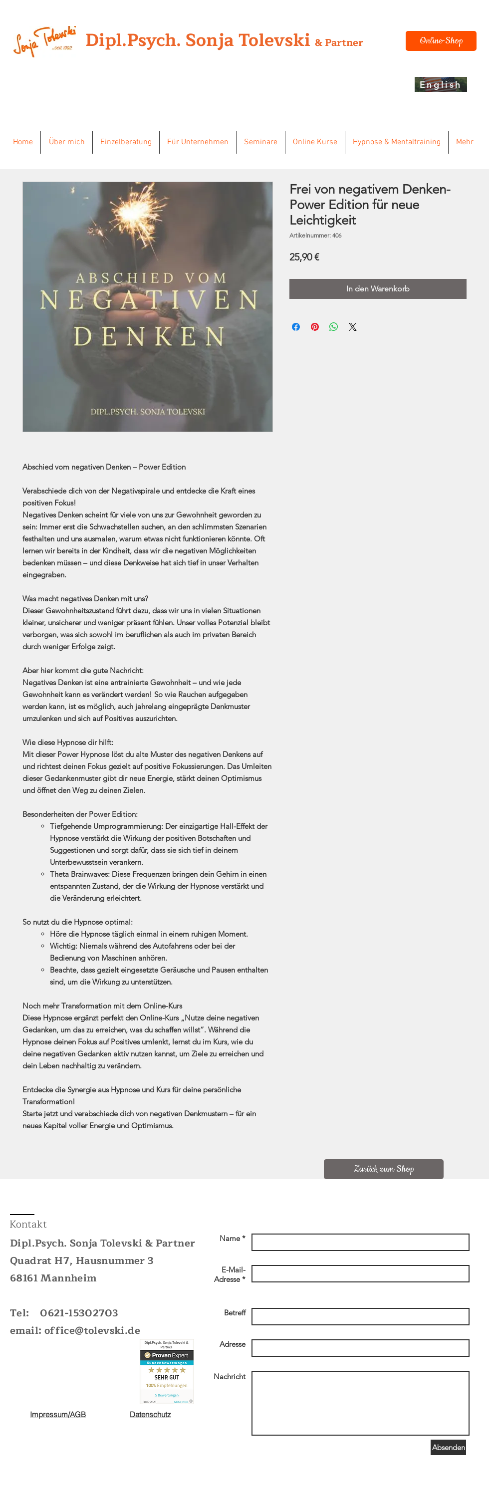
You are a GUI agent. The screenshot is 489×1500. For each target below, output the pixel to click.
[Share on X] (353, 327)
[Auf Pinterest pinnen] (315, 327)
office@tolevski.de (92, 1330)
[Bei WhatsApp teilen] (334, 327)
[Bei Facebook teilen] (296, 327)
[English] (441, 84)
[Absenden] (448, 1447)
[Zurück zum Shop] (384, 1169)
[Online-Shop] (441, 41)
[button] (66, 142)
